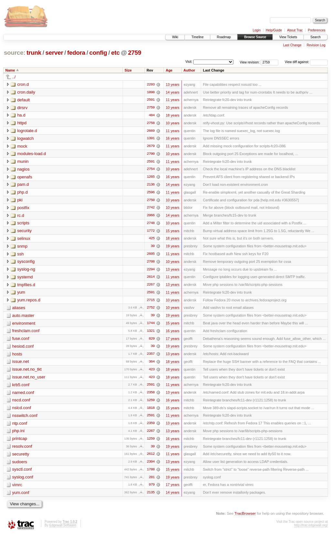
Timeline (197, 37)
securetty (20, 457)
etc (115, 52)
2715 (151, 302)
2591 (151, 100)
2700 (151, 154)
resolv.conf (22, 449)
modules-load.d (31, 154)
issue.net (20, 364)
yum (21, 294)
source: (14, 52)
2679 (151, 146)
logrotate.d (27, 131)
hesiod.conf (23, 348)
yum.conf (20, 496)
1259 (151, 403)
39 (153, 247)
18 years (172, 116)
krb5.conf (20, 387)
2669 (151, 131)
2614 (151, 278)
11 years (172, 100)
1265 (151, 177)
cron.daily (26, 92)
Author (189, 70)
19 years (172, 248)
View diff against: (306, 62)
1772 (151, 232)
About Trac (295, 30)
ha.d (21, 115)
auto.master (23, 317)
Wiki (175, 37)
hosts (17, 356)
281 (152, 480)
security (24, 232)
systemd (25, 278)
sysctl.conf (22, 472)
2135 (151, 496)
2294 (151, 271)
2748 (151, 224)
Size (128, 70)
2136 (151, 185)
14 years (172, 92)
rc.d (20, 216)
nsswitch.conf (24, 418)
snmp (22, 247)
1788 (151, 473)
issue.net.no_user (29, 379)
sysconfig (26, 263)
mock (22, 146)
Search (315, 37)
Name (10, 70)
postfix (23, 208)
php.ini (18, 434)
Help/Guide (274, 30)
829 (152, 340)
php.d (22, 193)
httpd (22, 123)
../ (14, 76)
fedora (76, 52)
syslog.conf (22, 480)
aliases (18, 309)
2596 (151, 193)
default (23, 99)
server (54, 52)
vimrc (17, 488)
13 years (172, 84)
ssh (20, 255)
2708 (151, 263)
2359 (151, 426)
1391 (151, 138)
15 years (172, 232)
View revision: (250, 62)
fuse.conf (20, 340)
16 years (172, 139)
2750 (151, 201)
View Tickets (288, 37)
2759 (134, 52)
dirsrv (22, 107)
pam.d (23, 185)
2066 (151, 216)
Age (169, 70)
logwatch (25, 138)
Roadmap (224, 37)
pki (20, 200)
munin (22, 162)
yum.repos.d (28, 301)
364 (152, 364)
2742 (151, 208)
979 (152, 488)
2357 (151, 356)
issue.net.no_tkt (27, 371)
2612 (151, 457)
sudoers (19, 465)
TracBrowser (245, 517)
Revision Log (316, 45)
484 (152, 115)
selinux (23, 239)
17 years (172, 341)
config (98, 52)
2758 (151, 123)
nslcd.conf (21, 410)
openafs (24, 177)
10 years (172, 108)
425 (152, 239)
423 (152, 372)
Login (257, 30)
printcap (19, 441)
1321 (151, 333)
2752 (151, 309)
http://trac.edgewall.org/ (311, 529)
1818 (151, 410)
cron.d (23, 84)
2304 (151, 465)
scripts (23, 224)
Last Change (292, 45)
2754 (151, 170)
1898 (151, 92)
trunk (34, 52)
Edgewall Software (62, 529)
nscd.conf (21, 402)
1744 (151, 325)
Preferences (317, 30)
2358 (151, 395)
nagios (23, 169)
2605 (151, 255)
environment (24, 325)
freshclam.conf (26, 333)
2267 (151, 286)
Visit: (188, 61)
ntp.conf (19, 426)
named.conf (23, 395)
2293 (151, 84)
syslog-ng (26, 270)
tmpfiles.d (26, 286)
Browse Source (255, 37)
